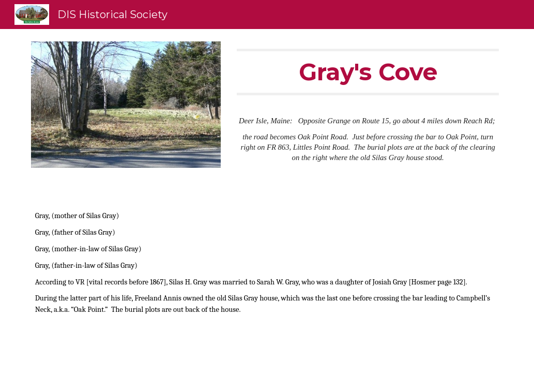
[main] (368, 72)
